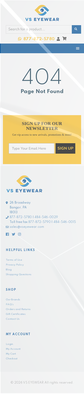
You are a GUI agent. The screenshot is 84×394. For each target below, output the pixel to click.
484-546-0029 (46, 217)
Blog (9, 269)
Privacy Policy (15, 265)
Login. (10, 344)
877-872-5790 (39, 222)
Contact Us (13, 319)
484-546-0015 (64, 222)
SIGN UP (65, 148)
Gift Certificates (16, 314)
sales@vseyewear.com (27, 227)
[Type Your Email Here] (31, 148)
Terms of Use (14, 260)
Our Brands (13, 299)
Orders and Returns (18, 309)
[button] (64, 39)
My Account (13, 349)
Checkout (12, 358)
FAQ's (10, 304)
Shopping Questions (18, 274)
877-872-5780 (21, 217)
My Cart (11, 354)
